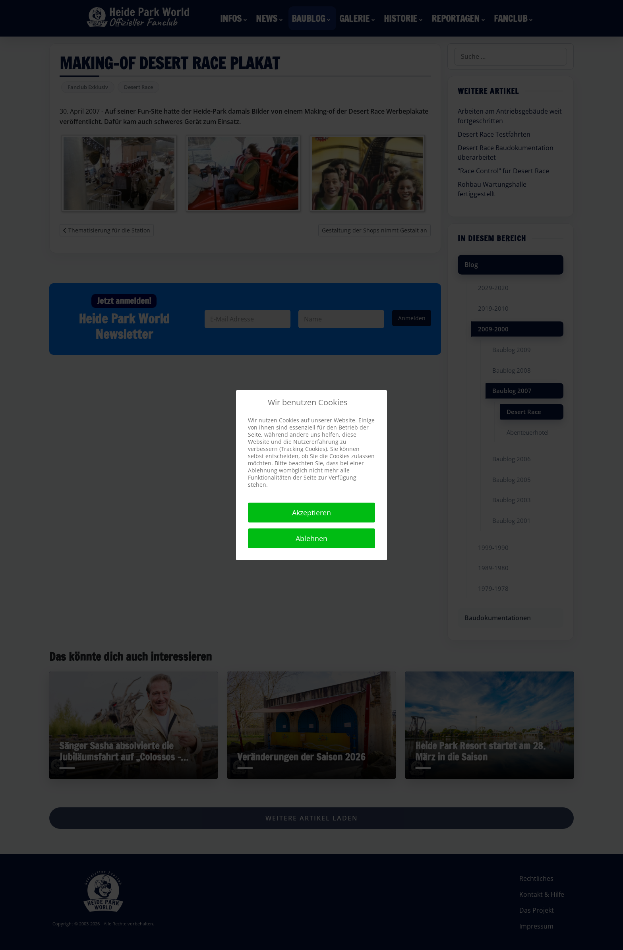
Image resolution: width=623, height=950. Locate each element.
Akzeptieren (311, 512)
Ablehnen (311, 538)
